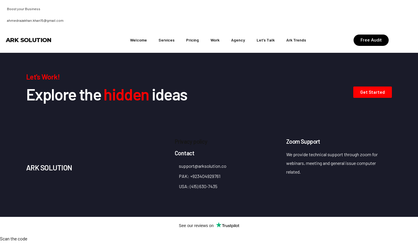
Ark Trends (296, 39)
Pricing (192, 39)
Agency (238, 39)
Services (166, 39)
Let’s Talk (266, 39)
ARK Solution (28, 40)
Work (214, 39)
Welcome (138, 39)
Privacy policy (191, 141)
